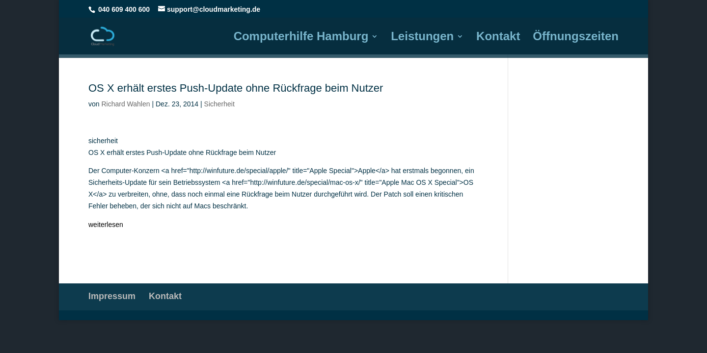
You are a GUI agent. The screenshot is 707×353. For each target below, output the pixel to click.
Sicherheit (219, 104)
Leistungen (422, 38)
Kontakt (498, 38)
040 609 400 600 (124, 9)
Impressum (112, 296)
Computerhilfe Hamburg (301, 38)
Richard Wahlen (125, 104)
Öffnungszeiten (576, 38)
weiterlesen (105, 224)
